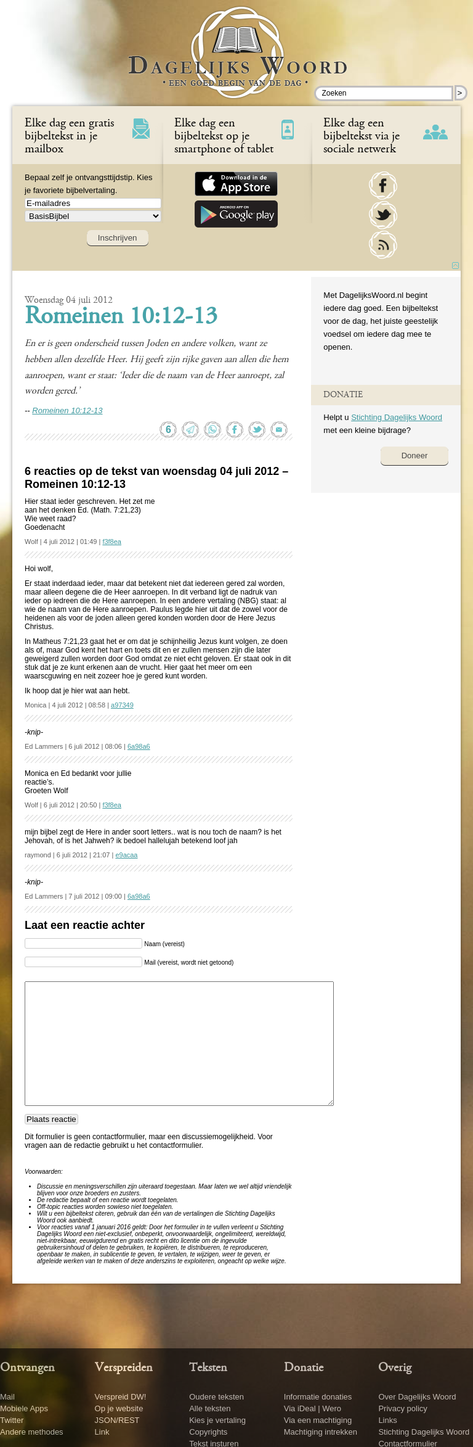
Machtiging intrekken (320, 1432)
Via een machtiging (318, 1420)
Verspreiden (124, 1368)
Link (102, 1432)
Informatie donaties (318, 1396)
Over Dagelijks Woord (417, 1396)
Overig (394, 1368)
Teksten (208, 1368)
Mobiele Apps (24, 1408)
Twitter (11, 1420)
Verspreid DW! (121, 1396)
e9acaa (126, 855)
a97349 (122, 705)
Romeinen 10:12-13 (121, 317)
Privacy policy (402, 1408)
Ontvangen (27, 1368)
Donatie (303, 1368)
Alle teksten (209, 1408)
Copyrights (208, 1432)
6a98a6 (138, 746)
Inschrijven (117, 237)
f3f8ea (111, 541)
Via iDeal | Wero (312, 1408)
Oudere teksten (216, 1396)
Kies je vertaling (217, 1420)
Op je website (119, 1408)
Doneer (415, 455)
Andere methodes (31, 1432)
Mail (7, 1396)
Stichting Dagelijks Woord (396, 417)
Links (387, 1420)
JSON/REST (117, 1420)
